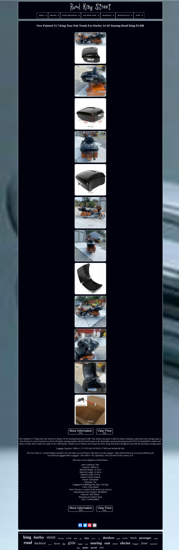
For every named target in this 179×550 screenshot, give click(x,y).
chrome (61, 538)
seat (107, 543)
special (94, 547)
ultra (78, 548)
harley (39, 537)
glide (72, 543)
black (133, 537)
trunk (68, 538)
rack (75, 538)
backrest (40, 543)
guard (49, 544)
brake (80, 544)
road (28, 542)
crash (155, 538)
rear (101, 547)
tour (86, 544)
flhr (64, 544)
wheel (115, 544)
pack (118, 538)
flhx (81, 539)
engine (93, 538)
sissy (86, 538)
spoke (85, 547)
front (144, 543)
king (27, 537)
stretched (153, 544)
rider (99, 539)
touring (96, 543)
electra (125, 543)
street (50, 537)
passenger (145, 537)
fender (125, 538)
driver (57, 543)
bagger (136, 544)
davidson (108, 537)
